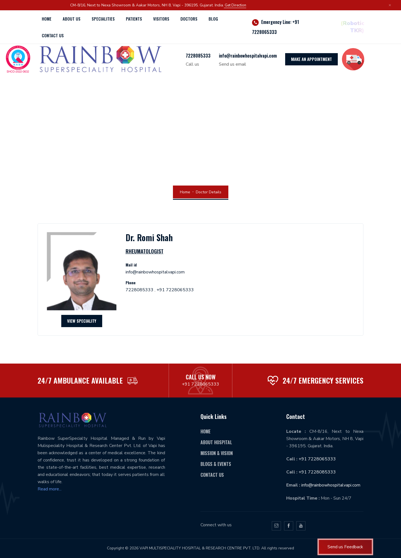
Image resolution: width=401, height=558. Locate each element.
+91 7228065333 (175, 290)
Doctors (188, 19)
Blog (213, 19)
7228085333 (198, 55)
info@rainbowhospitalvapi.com (248, 55)
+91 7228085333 (317, 472)
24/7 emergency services (323, 380)
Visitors (161, 19)
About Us (71, 19)
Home (47, 19)
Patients (134, 19)
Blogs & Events (215, 464)
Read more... (50, 489)
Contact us (53, 35)
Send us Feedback (345, 547)
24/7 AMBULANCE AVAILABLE (80, 380)
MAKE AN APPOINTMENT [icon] (311, 59)
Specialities (103, 19)
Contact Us (212, 474)
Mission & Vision (216, 453)
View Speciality (81, 321)
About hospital (216, 442)
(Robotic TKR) (352, 26)
